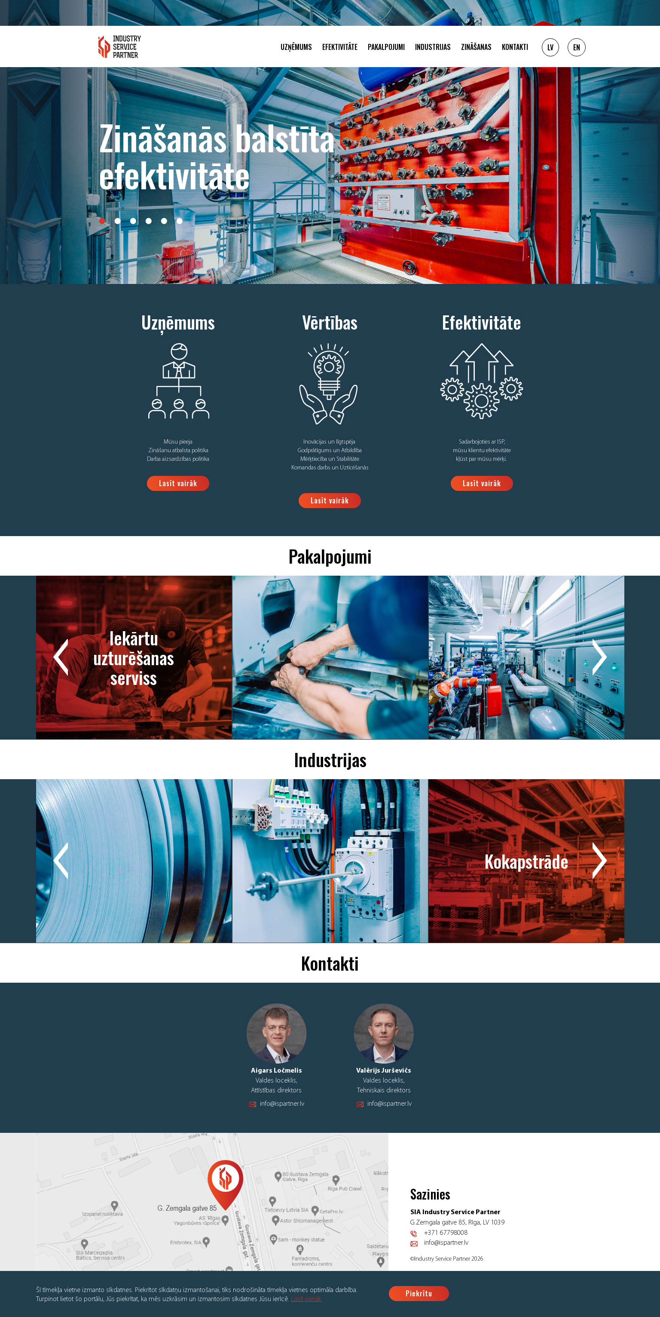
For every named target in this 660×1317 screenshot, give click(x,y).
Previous (60, 657)
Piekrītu (419, 1293)
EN (576, 47)
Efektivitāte (340, 47)
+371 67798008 (446, 1233)
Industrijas (433, 47)
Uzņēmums (296, 47)
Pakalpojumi (386, 47)
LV (550, 47)
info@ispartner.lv (282, 1104)
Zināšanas (476, 47)
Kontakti (515, 47)
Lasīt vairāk (306, 1299)
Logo (119, 46)
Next (600, 657)
